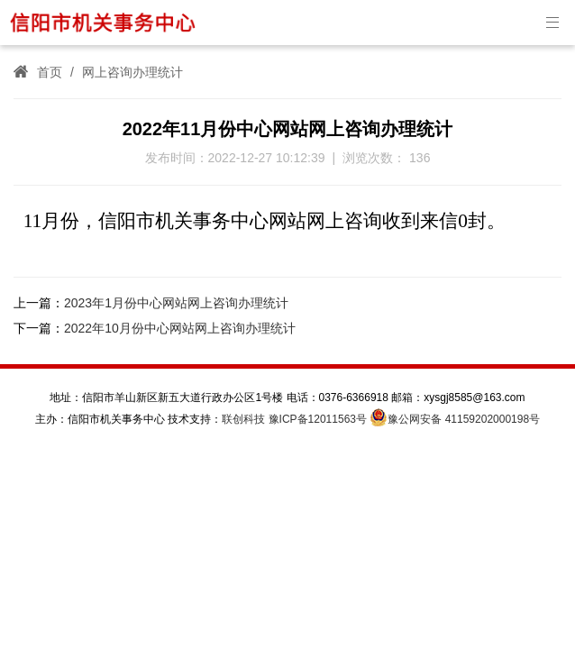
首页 (49, 72)
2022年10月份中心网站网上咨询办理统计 (180, 328)
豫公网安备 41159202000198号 (455, 419)
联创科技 (243, 419)
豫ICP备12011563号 (318, 419)
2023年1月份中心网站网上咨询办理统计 (176, 303)
